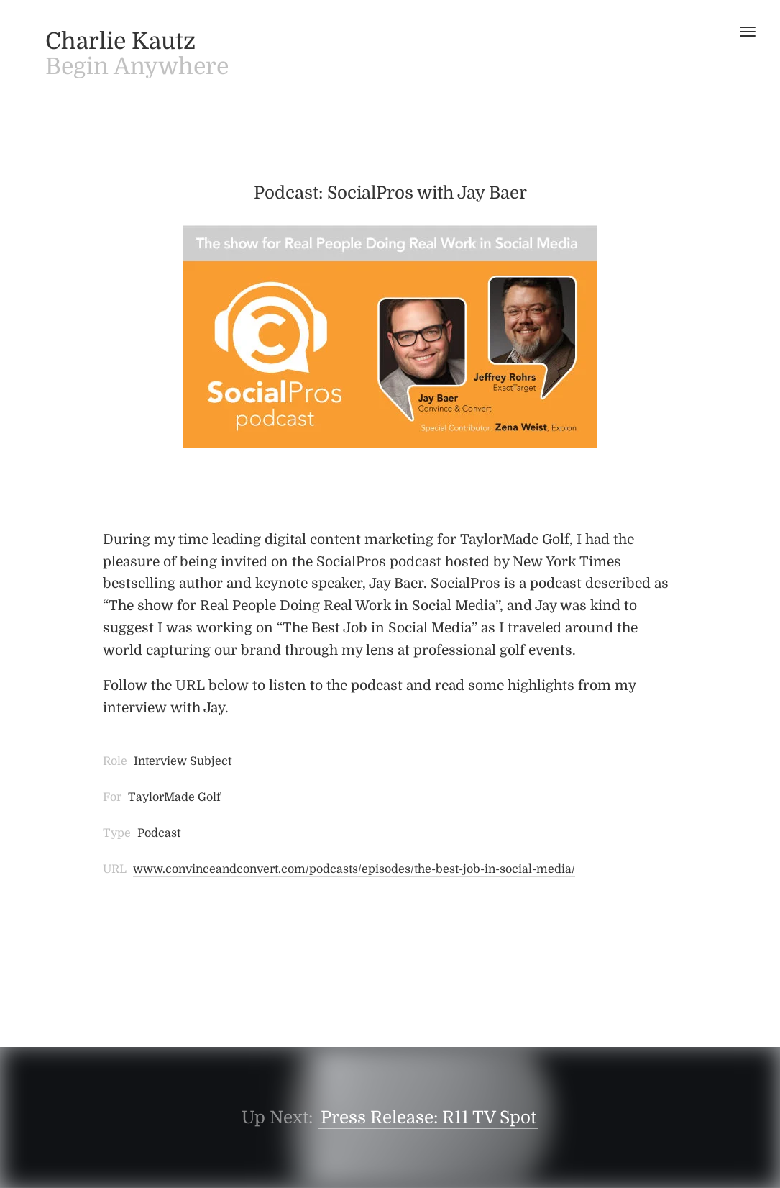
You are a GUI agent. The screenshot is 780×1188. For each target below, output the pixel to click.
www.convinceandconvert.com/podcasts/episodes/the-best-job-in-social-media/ (354, 869)
